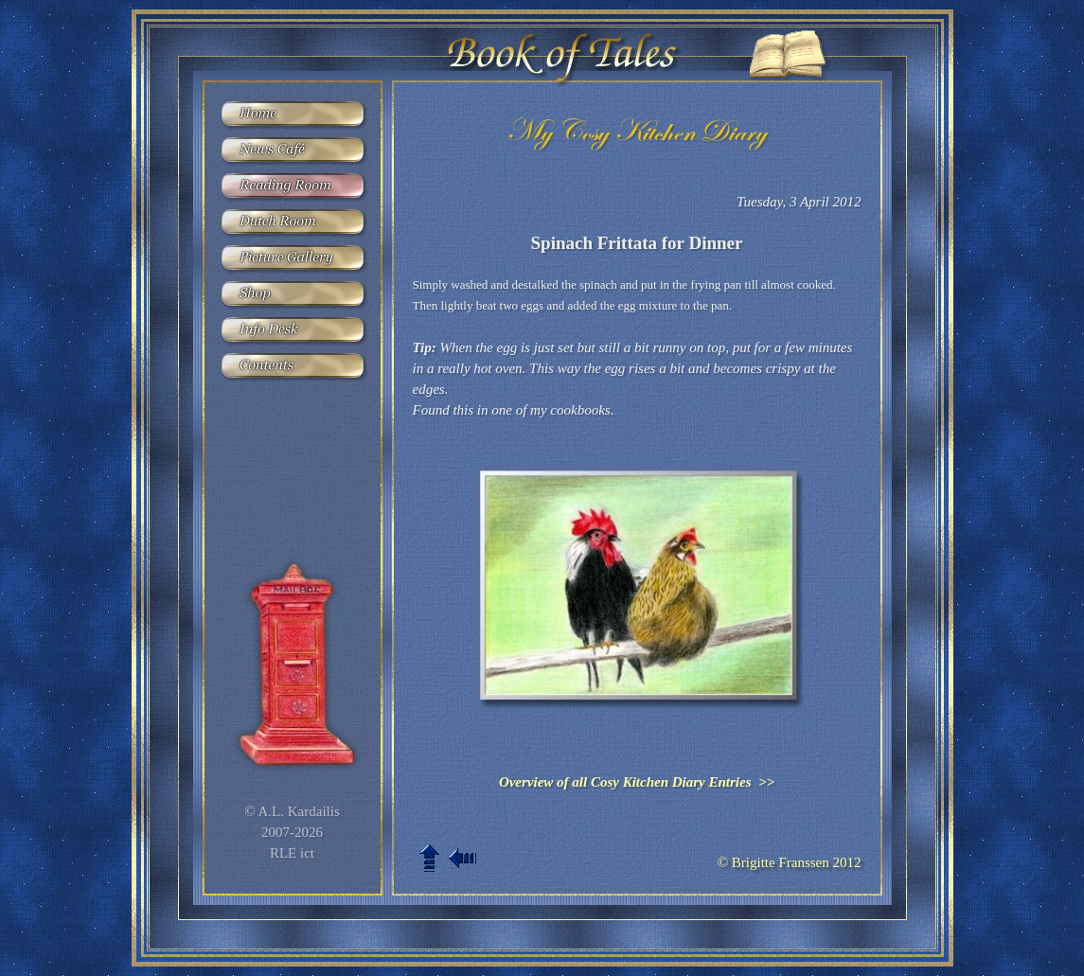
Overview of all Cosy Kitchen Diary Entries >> (636, 782)
